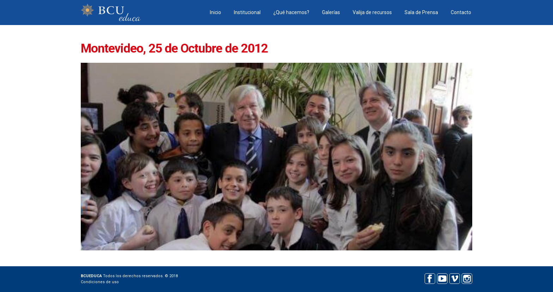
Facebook (430, 277)
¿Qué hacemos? (291, 12)
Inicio (215, 12)
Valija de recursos (372, 12)
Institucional (247, 12)
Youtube (442, 277)
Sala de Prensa (421, 12)
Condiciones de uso (100, 282)
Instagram (467, 277)
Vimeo (454, 277)
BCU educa (111, 12)
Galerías (331, 12)
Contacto (461, 12)
